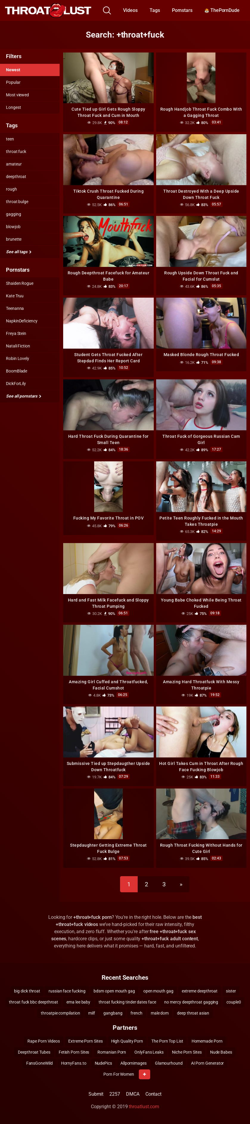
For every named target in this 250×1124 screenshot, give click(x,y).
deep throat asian (193, 1013)
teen (10, 139)
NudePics (103, 1063)
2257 (114, 1094)
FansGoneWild (39, 1063)
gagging (13, 214)
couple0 (233, 1002)
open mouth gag (158, 991)
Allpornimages (133, 1063)
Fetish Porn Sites (74, 1052)
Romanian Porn (111, 1052)
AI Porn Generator (207, 1063)
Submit (96, 1094)
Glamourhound (169, 1063)
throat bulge (17, 201)
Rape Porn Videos (43, 1041)
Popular (13, 82)
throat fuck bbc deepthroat (33, 1002)
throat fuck (16, 151)
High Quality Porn (127, 1041)
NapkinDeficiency (22, 321)
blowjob (13, 226)
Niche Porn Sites (187, 1052)
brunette (13, 239)
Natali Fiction (18, 346)
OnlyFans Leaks (149, 1052)
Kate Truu (15, 295)
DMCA (132, 1094)
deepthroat (16, 176)
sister (231, 991)
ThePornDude (222, 10)
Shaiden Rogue (19, 283)
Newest (13, 69)
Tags (155, 10)
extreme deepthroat (200, 991)
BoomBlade (16, 371)
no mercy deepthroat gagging (191, 1002)
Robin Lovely (17, 358)
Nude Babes (221, 1052)
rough (11, 189)
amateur (13, 164)
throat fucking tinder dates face (127, 1002)
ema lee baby (78, 1002)
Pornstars (182, 10)
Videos (130, 10)
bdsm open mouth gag (114, 991)
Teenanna (15, 308)
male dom (160, 1013)
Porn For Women (118, 1074)
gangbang (112, 1013)
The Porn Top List (167, 1041)
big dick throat (27, 991)
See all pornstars (23, 396)
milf (91, 1013)
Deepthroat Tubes (34, 1052)
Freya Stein (16, 333)
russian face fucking (67, 991)
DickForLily (16, 383)
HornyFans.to (73, 1063)
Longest (13, 107)
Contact (153, 1094)
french (136, 1013)
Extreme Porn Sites (85, 1041)
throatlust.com (144, 1106)
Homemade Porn (207, 1041)
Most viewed (17, 94)
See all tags (19, 251)
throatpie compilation (60, 1013)
